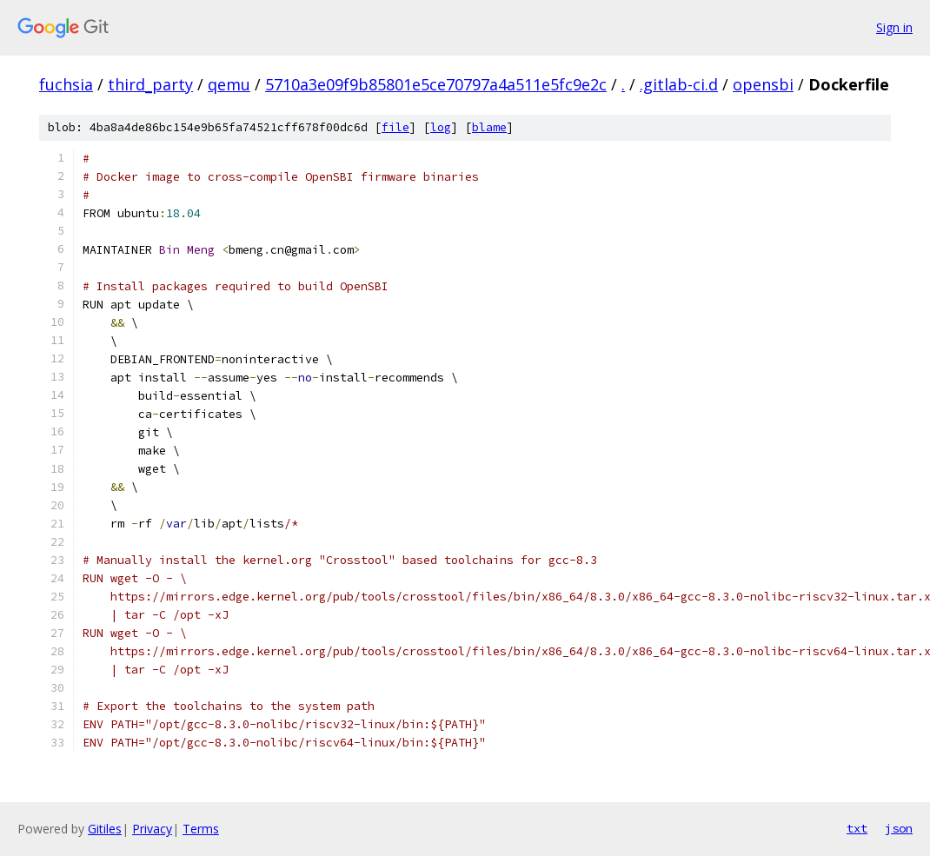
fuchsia (66, 84)
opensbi (763, 84)
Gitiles (105, 828)
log (440, 127)
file (395, 127)
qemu (229, 84)
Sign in (894, 27)
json (899, 828)
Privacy (152, 828)
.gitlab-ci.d (679, 84)
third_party (150, 84)
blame (489, 127)
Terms (201, 828)
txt (857, 828)
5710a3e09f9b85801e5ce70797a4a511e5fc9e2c (436, 84)
